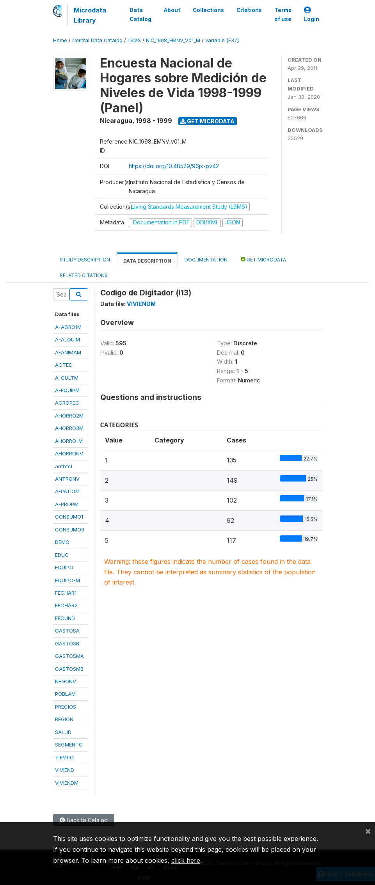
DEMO (62, 542)
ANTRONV (67, 479)
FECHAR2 (66, 605)
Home (60, 40)
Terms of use (282, 14)
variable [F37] (222, 40)
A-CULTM (66, 378)
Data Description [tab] (147, 261)
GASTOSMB (69, 669)
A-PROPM (66, 504)
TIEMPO (64, 757)
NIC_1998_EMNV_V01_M (173, 40)
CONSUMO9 (69, 529)
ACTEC (64, 365)
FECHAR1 (65, 593)
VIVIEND (64, 770)
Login (311, 14)
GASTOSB (67, 643)
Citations (249, 10)
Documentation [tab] (206, 260)
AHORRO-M (69, 441)
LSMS (134, 40)
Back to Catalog (84, 820)
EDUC (62, 555)
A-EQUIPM (67, 390)
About (172, 10)
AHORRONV (69, 453)
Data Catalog (140, 14)
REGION (64, 719)
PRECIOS (65, 707)
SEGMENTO (69, 744)
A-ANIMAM (68, 352)
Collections (208, 10)
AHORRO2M (69, 415)
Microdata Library (90, 15)
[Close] (368, 830)
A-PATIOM (67, 491)
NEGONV (65, 681)
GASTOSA (67, 630)
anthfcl (63, 466)
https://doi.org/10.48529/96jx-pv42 (174, 166)
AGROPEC (67, 403)
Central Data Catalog (97, 40)
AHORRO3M (69, 428)
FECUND (65, 618)
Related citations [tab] (84, 275)
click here (185, 860)
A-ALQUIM (67, 339)
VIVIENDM (66, 783)
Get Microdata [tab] (263, 259)
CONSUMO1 (69, 517)
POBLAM (65, 694)
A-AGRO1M (68, 327)
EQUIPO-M (67, 580)
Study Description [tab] (85, 260)
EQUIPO (64, 567)
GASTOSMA (69, 656)
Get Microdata (207, 121)
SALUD (63, 732)
